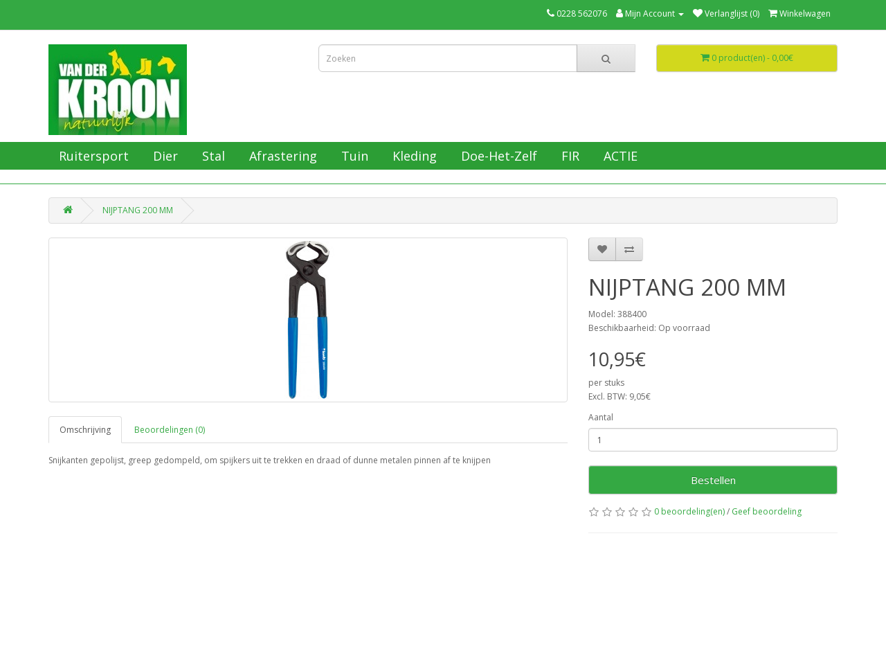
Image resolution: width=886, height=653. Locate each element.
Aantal (600, 417)
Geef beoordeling (767, 511)
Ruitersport (92, 156)
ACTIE (619, 156)
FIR (568, 156)
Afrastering (281, 156)
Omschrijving (85, 430)
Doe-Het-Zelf (497, 156)
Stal (212, 156)
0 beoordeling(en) (689, 511)
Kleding (413, 156)
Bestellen (713, 480)
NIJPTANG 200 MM (137, 210)
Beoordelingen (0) (169, 430)
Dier (164, 156)
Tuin (353, 156)
